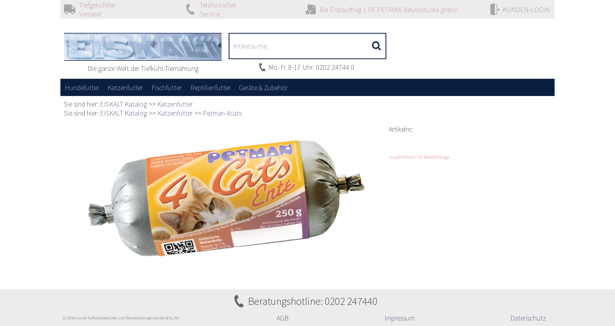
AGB (283, 317)
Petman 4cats (222, 113)
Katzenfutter (175, 104)
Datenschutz (528, 317)
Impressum (399, 317)
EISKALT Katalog (123, 104)
